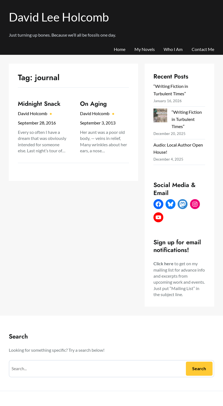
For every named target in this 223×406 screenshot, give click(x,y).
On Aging (93, 104)
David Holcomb (32, 113)
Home (119, 49)
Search (199, 368)
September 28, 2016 (37, 122)
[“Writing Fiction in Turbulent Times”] (160, 116)
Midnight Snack (39, 104)
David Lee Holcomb (59, 17)
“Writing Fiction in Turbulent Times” (187, 119)
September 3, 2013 (97, 122)
